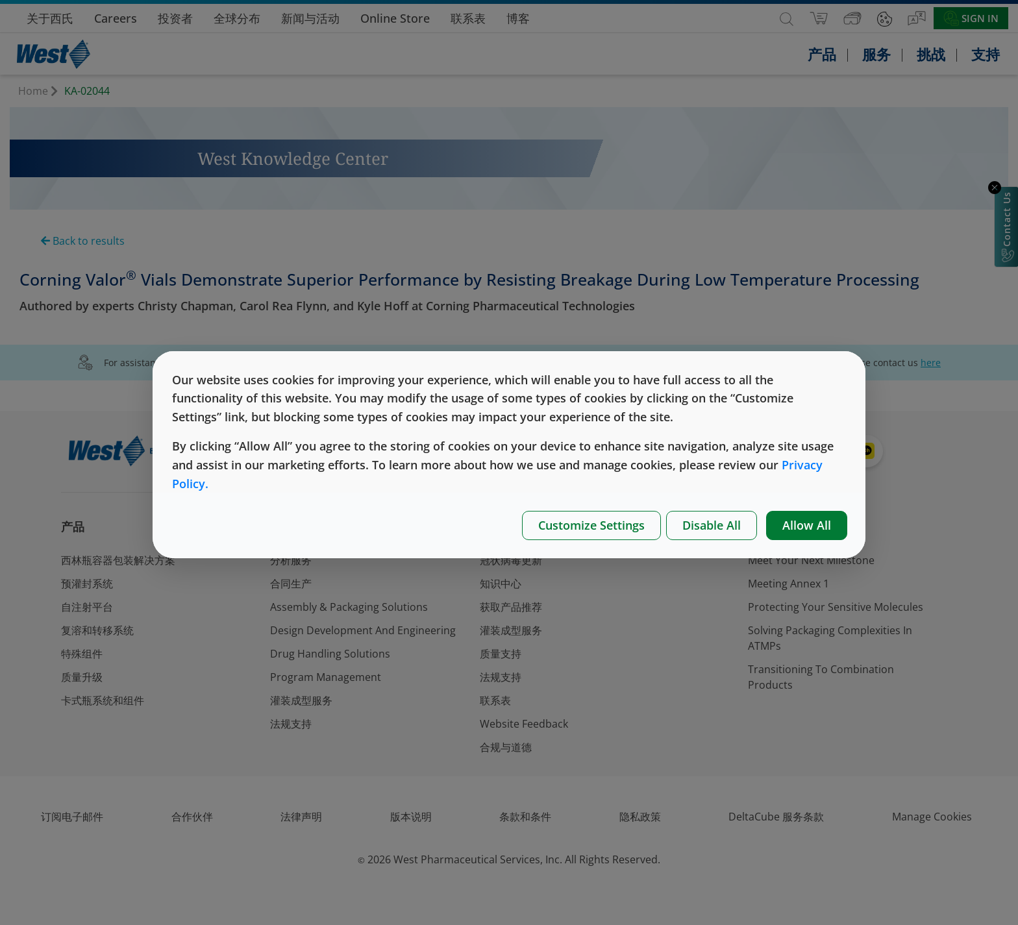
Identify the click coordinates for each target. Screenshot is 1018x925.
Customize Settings (591, 525)
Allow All (806, 525)
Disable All (711, 525)
